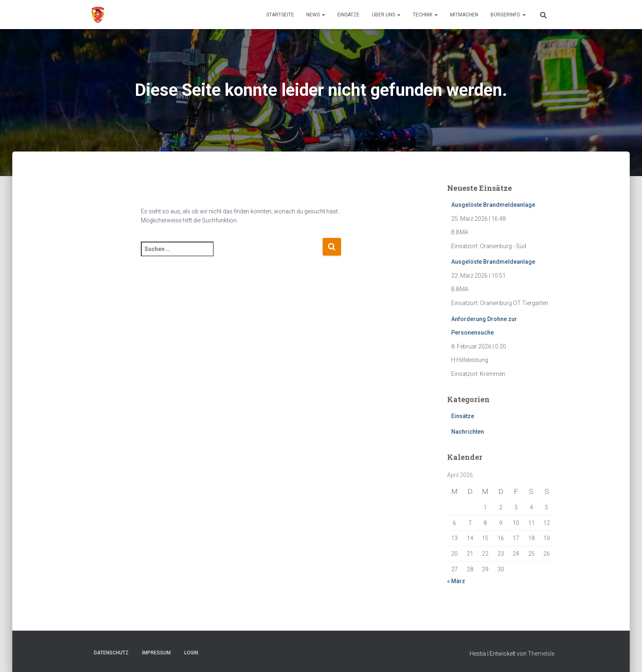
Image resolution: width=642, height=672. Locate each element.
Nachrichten (467, 431)
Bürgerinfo (508, 15)
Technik (425, 15)
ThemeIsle (541, 653)
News (315, 15)
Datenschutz (111, 653)
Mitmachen (464, 15)
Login (191, 653)
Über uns (386, 15)
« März (456, 581)
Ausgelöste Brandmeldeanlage (493, 204)
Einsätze (348, 15)
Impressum (156, 653)
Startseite (280, 15)
